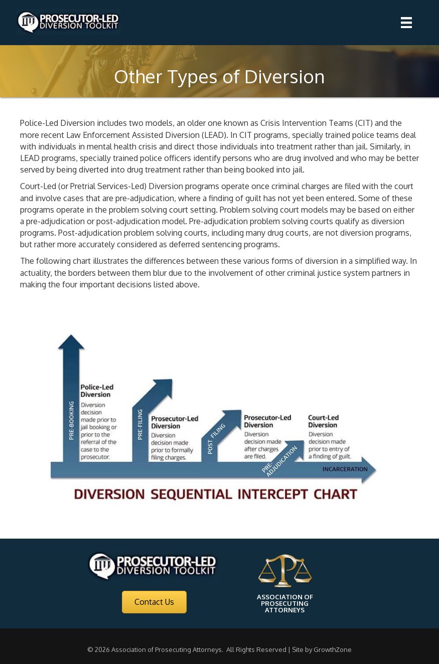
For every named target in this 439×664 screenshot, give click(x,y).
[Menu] (406, 22)
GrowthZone (333, 649)
